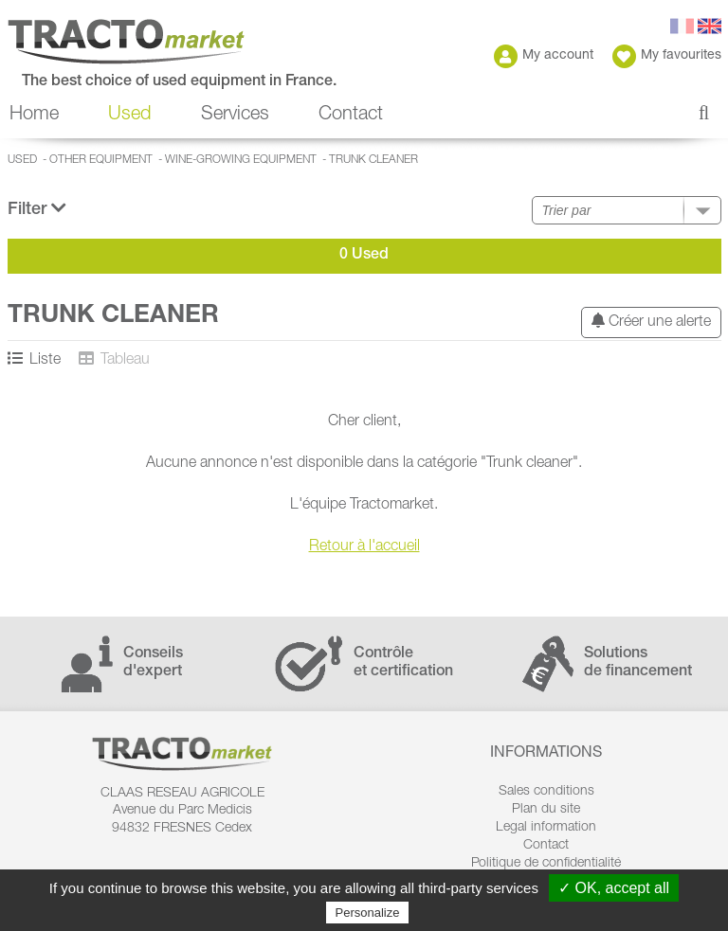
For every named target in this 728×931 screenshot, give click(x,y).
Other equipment (101, 160)
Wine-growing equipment (241, 160)
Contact (350, 115)
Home (34, 115)
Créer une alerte (651, 322)
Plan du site (546, 809)
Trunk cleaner (373, 160)
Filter (37, 209)
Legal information (546, 827)
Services (235, 115)
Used (129, 115)
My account (543, 56)
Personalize (368, 912)
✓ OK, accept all (613, 888)
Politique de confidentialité (546, 863)
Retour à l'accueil (364, 547)
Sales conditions (546, 791)
